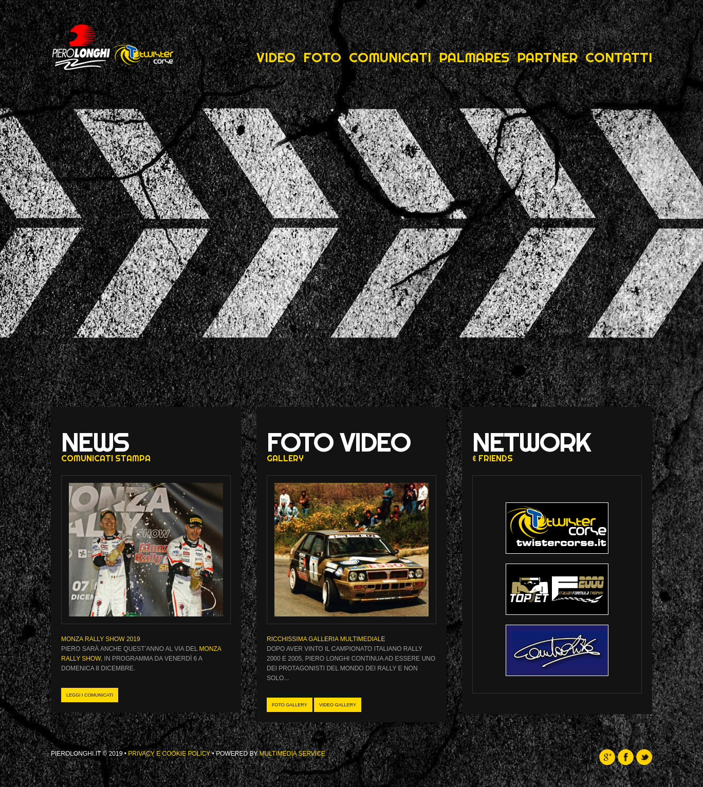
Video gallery (337, 704)
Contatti (618, 57)
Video (275, 57)
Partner (547, 57)
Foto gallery (289, 704)
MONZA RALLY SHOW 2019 (100, 639)
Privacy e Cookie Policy (169, 753)
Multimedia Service (292, 753)
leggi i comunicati (89, 695)
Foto (322, 57)
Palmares (474, 57)
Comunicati (390, 57)
